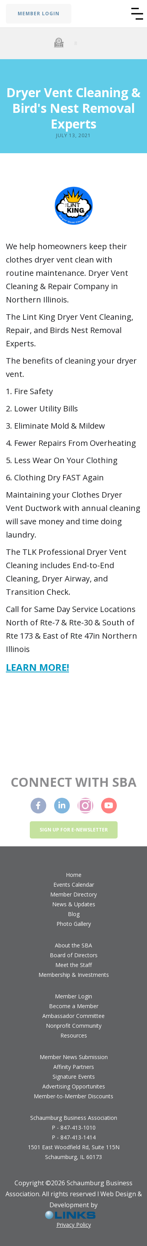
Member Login (73, 996)
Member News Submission (74, 1057)
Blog (74, 914)
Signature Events (74, 1076)
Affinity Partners (73, 1066)
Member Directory (73, 894)
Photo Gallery (73, 923)
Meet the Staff (73, 965)
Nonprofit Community (74, 1025)
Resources (73, 1035)
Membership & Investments (73, 974)
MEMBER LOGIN (39, 13)
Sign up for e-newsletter (74, 829)
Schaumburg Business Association (73, 1117)
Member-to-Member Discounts (73, 1096)
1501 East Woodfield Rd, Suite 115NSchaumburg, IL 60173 (74, 1152)
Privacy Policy (73, 1224)
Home (74, 874)
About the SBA (73, 945)
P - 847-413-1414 (74, 1137)
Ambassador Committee (73, 1016)
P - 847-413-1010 (74, 1127)
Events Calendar (73, 884)
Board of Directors (74, 955)
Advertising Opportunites (73, 1086)
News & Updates (73, 904)
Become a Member (73, 1006)
